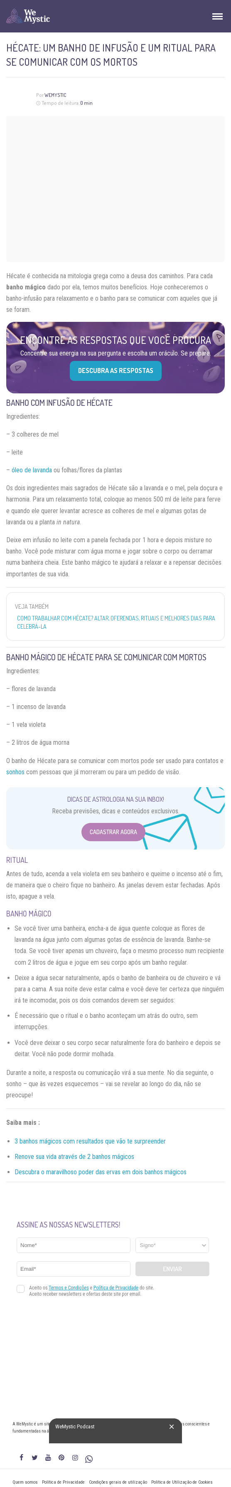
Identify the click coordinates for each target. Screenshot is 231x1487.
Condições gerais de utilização (118, 1482)
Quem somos (25, 1482)
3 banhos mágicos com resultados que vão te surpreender (90, 1141)
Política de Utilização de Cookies (182, 1482)
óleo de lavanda (32, 470)
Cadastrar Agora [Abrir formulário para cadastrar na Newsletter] (113, 831)
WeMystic (55, 95)
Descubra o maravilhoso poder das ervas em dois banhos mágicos (101, 1172)
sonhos (15, 772)
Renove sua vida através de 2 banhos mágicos (74, 1157)
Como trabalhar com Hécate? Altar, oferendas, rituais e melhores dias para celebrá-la (116, 622)
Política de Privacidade (63, 1482)
